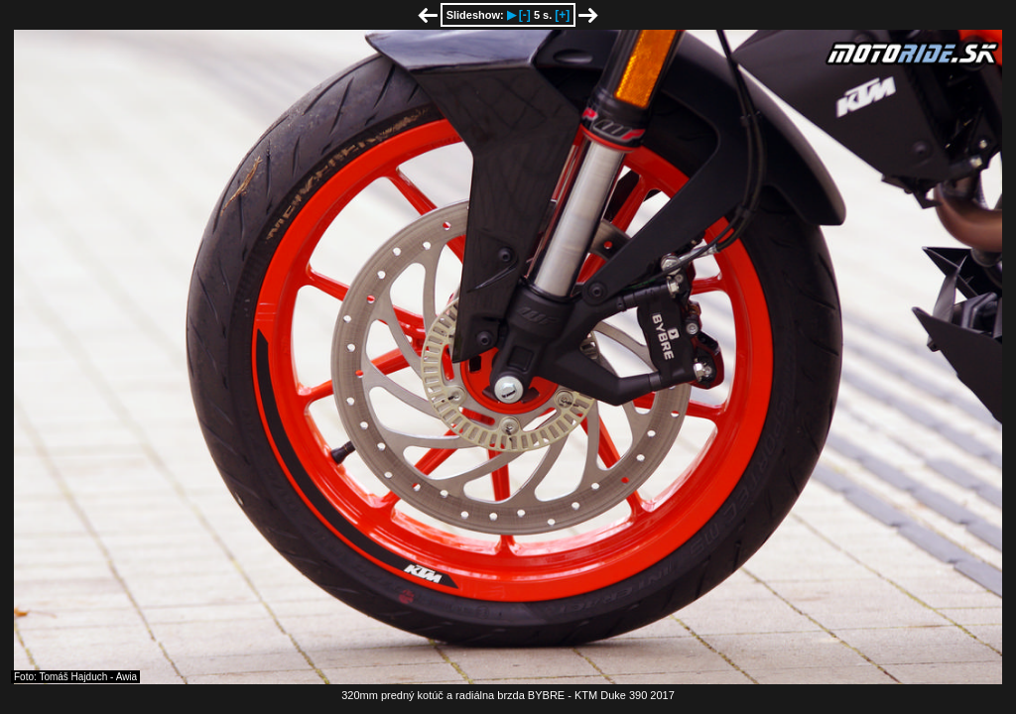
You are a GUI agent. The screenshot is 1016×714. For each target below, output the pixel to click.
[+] (562, 15)
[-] (525, 15)
